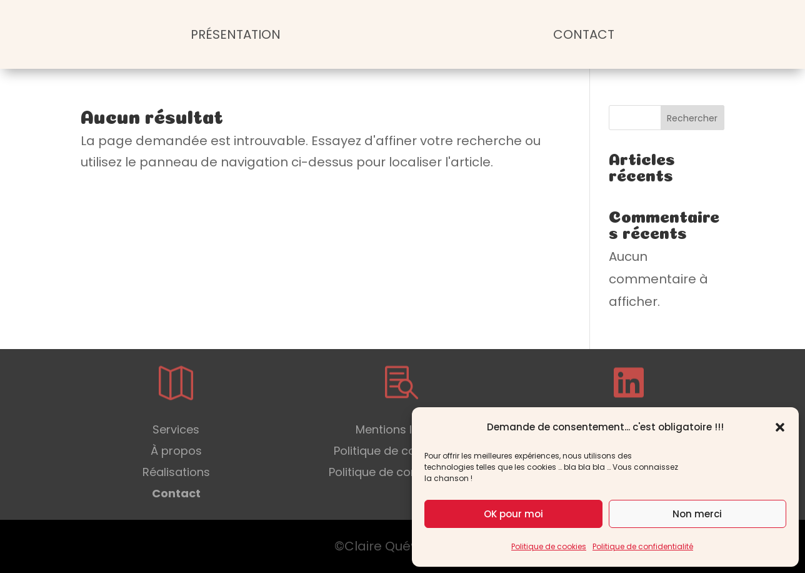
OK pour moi (513, 513)
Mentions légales (402, 429)
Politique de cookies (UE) (402, 451)
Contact (583, 34)
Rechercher (692, 118)
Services (175, 429)
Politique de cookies (548, 546)
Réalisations (176, 472)
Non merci (697, 513)
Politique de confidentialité (642, 546)
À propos (176, 451)
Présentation (236, 34)
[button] (780, 427)
